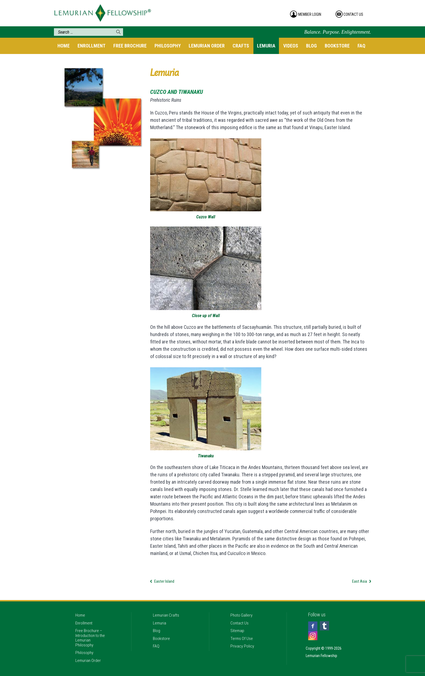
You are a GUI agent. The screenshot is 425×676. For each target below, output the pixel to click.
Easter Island (164, 581)
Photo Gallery (242, 609)
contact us (355, 14)
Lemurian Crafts (167, 609)
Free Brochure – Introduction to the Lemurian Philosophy (90, 634)
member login (310, 14)
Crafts (241, 46)
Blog (311, 46)
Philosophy (167, 46)
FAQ (361, 46)
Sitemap (238, 627)
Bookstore (337, 46)
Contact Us (240, 618)
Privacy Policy (243, 645)
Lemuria (266, 46)
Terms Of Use (243, 636)
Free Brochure (130, 46)
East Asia (359, 581)
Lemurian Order (207, 46)
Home (63, 46)
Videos (290, 46)
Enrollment (91, 46)
